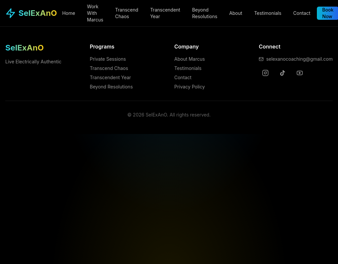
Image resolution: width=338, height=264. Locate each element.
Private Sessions (108, 59)
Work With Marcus (95, 13)
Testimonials (267, 13)
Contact (301, 13)
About (235, 13)
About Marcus (189, 59)
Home (68, 13)
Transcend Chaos (126, 13)
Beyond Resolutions (204, 13)
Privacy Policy (189, 86)
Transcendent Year (165, 13)
